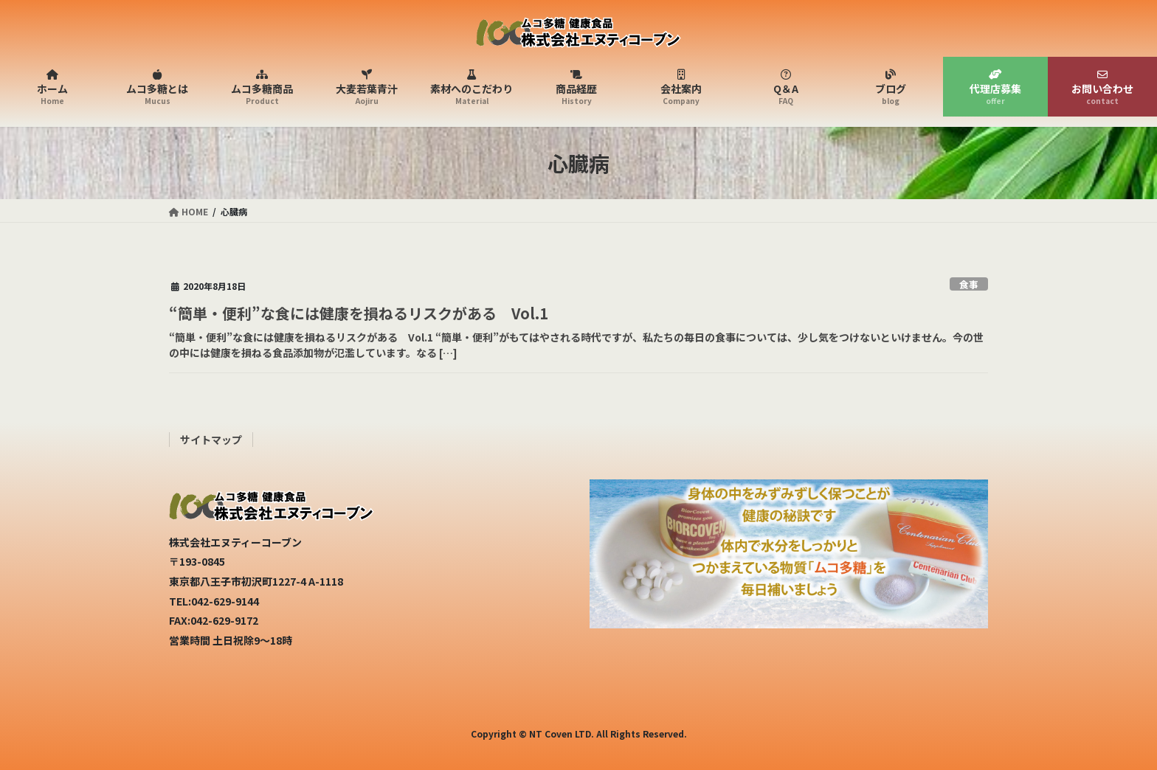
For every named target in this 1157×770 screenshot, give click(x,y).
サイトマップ (211, 439)
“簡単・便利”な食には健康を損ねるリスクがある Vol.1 (358, 313)
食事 (968, 284)
